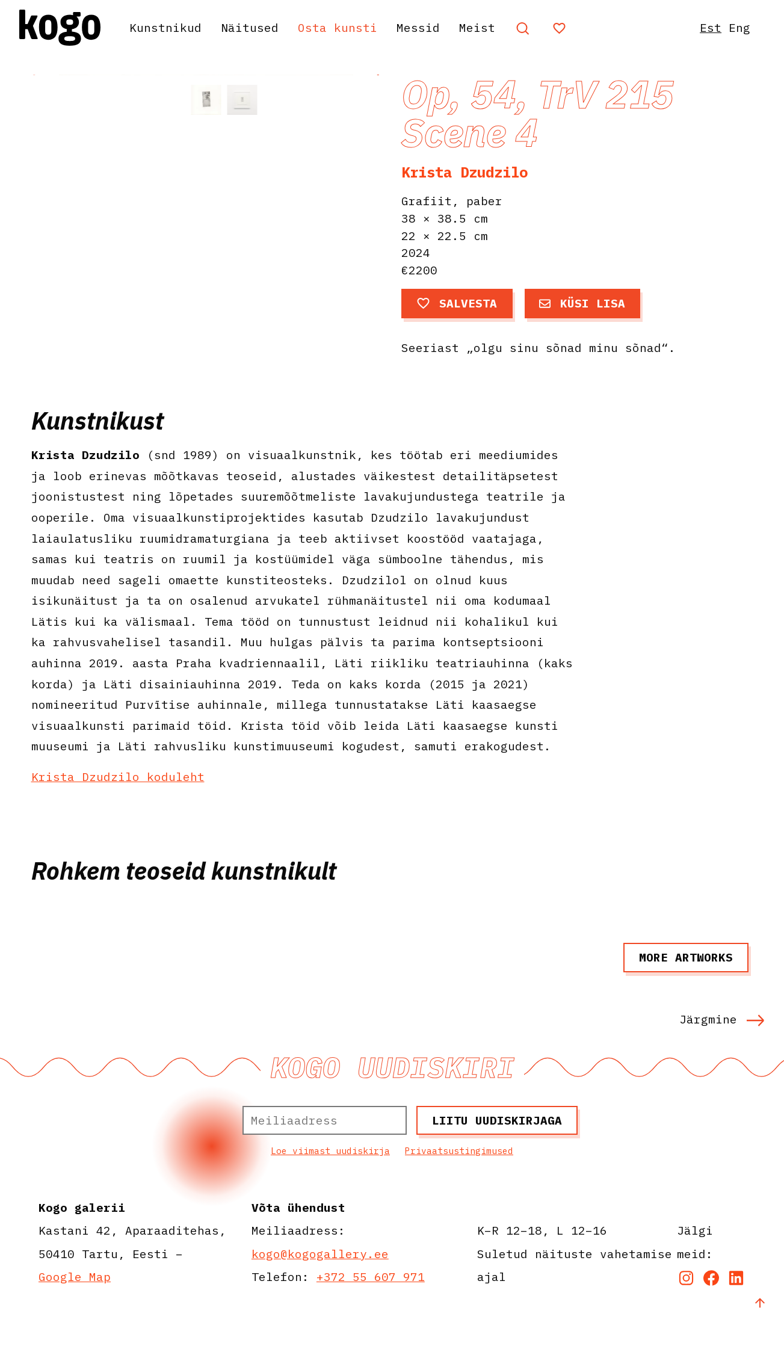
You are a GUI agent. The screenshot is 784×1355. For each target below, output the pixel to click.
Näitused (250, 27)
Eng (739, 27)
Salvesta (457, 302)
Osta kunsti (337, 27)
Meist (477, 27)
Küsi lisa (582, 302)
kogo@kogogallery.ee (320, 1290)
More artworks (686, 994)
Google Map (75, 1314)
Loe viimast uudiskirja (330, 1188)
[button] (377, 221)
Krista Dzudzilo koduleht (118, 813)
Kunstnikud (165, 27)
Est (710, 27)
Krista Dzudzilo (464, 172)
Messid (418, 27)
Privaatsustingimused (459, 1188)
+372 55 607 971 (370, 1314)
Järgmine (722, 1056)
